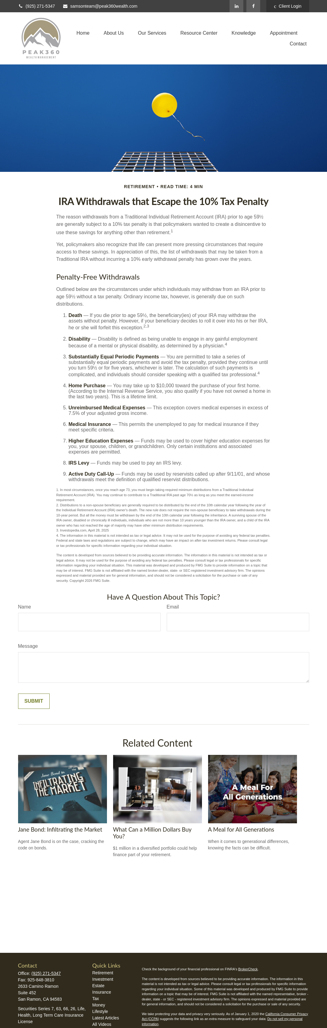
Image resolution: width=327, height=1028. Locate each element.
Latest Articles (105, 1017)
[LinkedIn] (236, 6)
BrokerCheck (248, 969)
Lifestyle (100, 1011)
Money (98, 1005)
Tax (95, 998)
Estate (98, 985)
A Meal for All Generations (241, 829)
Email (173, 606)
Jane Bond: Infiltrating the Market (60, 829)
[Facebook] (253, 6)
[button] (83, 33)
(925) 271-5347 (36, 6)
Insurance (101, 992)
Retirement (102, 972)
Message (28, 646)
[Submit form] (34, 701)
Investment (102, 979)
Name (24, 606)
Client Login (287, 6)
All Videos (101, 1024)
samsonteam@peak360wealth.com (100, 6)
